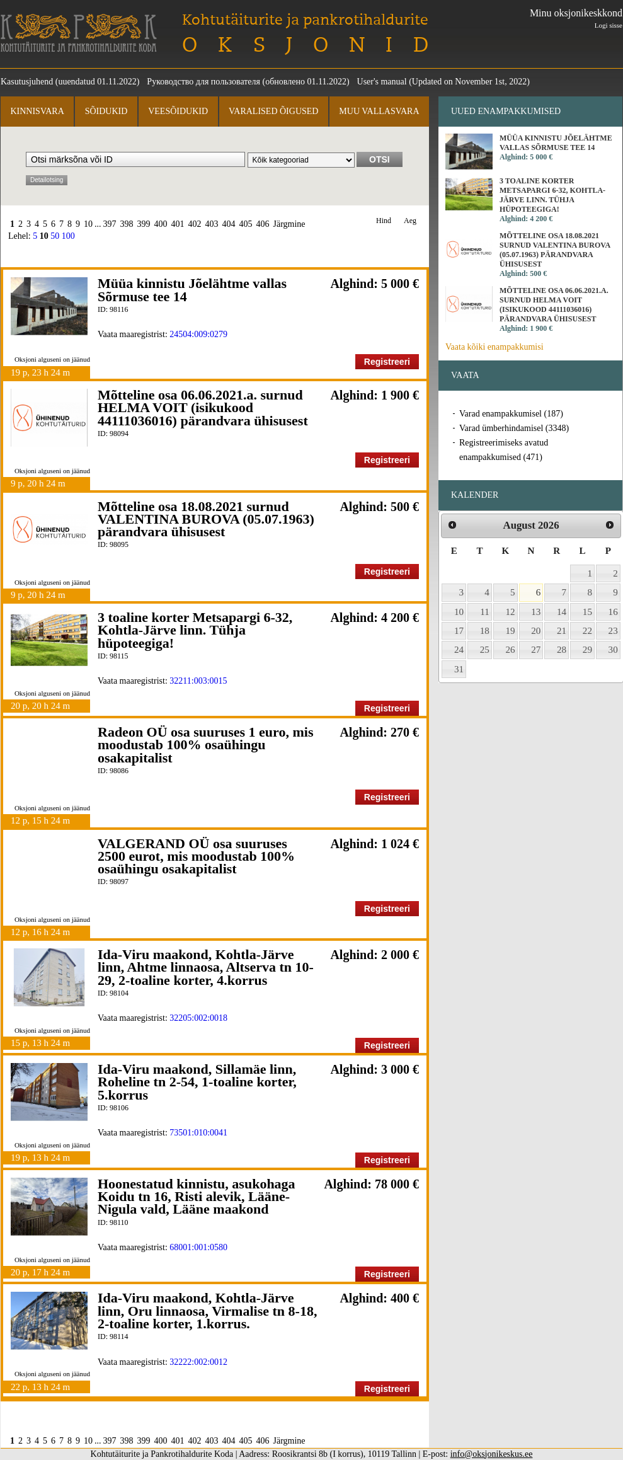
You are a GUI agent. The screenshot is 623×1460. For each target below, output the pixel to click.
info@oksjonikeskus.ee (491, 1454)
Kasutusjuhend (27, 81)
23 (613, 631)
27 (535, 650)
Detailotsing (46, 179)
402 (195, 224)
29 (587, 650)
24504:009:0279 (198, 334)
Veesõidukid (178, 111)
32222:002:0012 (198, 1362)
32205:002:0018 (198, 1018)
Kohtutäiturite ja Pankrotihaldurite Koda (79, 33)
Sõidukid (106, 111)
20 (535, 631)
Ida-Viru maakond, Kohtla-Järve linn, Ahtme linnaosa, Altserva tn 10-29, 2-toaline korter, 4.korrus (206, 967)
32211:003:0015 (198, 681)
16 (613, 612)
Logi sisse (608, 25)
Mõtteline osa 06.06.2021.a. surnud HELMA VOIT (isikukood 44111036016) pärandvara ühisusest (203, 407)
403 (212, 224)
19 (510, 631)
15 (587, 612)
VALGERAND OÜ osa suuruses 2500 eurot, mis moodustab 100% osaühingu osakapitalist (196, 856)
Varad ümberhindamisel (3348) (514, 428)
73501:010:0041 (198, 1132)
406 (263, 224)
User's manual (382, 81)
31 (459, 669)
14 (561, 612)
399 (144, 224)
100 (68, 236)
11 (484, 612)
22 (587, 631)
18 (484, 631)
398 (127, 224)
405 (246, 224)
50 (54, 236)
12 (510, 612)
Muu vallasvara (379, 111)
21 (561, 631)
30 (613, 650)
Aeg (410, 221)
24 (459, 650)
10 (88, 224)
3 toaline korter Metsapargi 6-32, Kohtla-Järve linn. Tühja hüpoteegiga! (195, 630)
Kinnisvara (37, 111)
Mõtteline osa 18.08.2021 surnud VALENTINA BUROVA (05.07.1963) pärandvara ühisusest (206, 519)
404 (229, 224)
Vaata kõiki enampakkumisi (494, 347)
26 (510, 650)
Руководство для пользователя (203, 81)
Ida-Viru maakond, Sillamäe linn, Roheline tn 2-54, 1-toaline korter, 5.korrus (197, 1082)
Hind (383, 221)
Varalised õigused (273, 111)
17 (459, 631)
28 (561, 650)
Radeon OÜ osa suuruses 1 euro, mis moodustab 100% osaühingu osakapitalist (205, 745)
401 (178, 224)
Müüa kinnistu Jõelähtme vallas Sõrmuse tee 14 (192, 289)
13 (535, 612)
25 (484, 650)
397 (110, 224)
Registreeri (387, 362)
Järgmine (289, 224)
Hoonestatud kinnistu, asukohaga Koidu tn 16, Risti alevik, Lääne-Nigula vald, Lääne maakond (196, 1196)
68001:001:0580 (198, 1247)
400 (161, 224)
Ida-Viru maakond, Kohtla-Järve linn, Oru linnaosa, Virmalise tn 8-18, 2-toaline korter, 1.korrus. (207, 1310)
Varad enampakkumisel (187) (511, 413)
